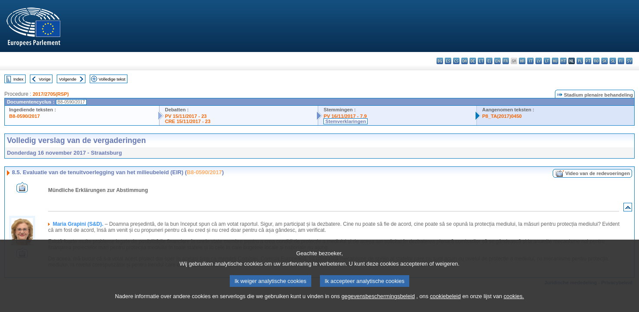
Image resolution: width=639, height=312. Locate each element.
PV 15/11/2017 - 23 (185, 116)
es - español (448, 61)
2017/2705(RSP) (50, 94)
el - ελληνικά (489, 61)
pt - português (588, 61)
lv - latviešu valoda (538, 61)
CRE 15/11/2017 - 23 (187, 121)
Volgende (67, 79)
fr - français (505, 61)
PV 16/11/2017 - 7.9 (345, 116)
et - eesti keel (481, 61)
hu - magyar (555, 61)
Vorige (45, 79)
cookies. (514, 305)
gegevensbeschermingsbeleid (377, 305)
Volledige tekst (111, 79)
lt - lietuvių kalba (547, 61)
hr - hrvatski (522, 61)
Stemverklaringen (345, 121)
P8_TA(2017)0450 (502, 116)
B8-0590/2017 (24, 116)
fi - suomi (621, 61)
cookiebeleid (445, 305)
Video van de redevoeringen (597, 173)
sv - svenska (629, 61)
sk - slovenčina (604, 61)
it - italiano (530, 61)
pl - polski (580, 61)
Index (18, 79)
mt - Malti (563, 61)
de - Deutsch (472, 61)
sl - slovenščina (613, 61)
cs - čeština (456, 61)
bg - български (440, 61)
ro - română (596, 61)
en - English (497, 61)
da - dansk (464, 61)
